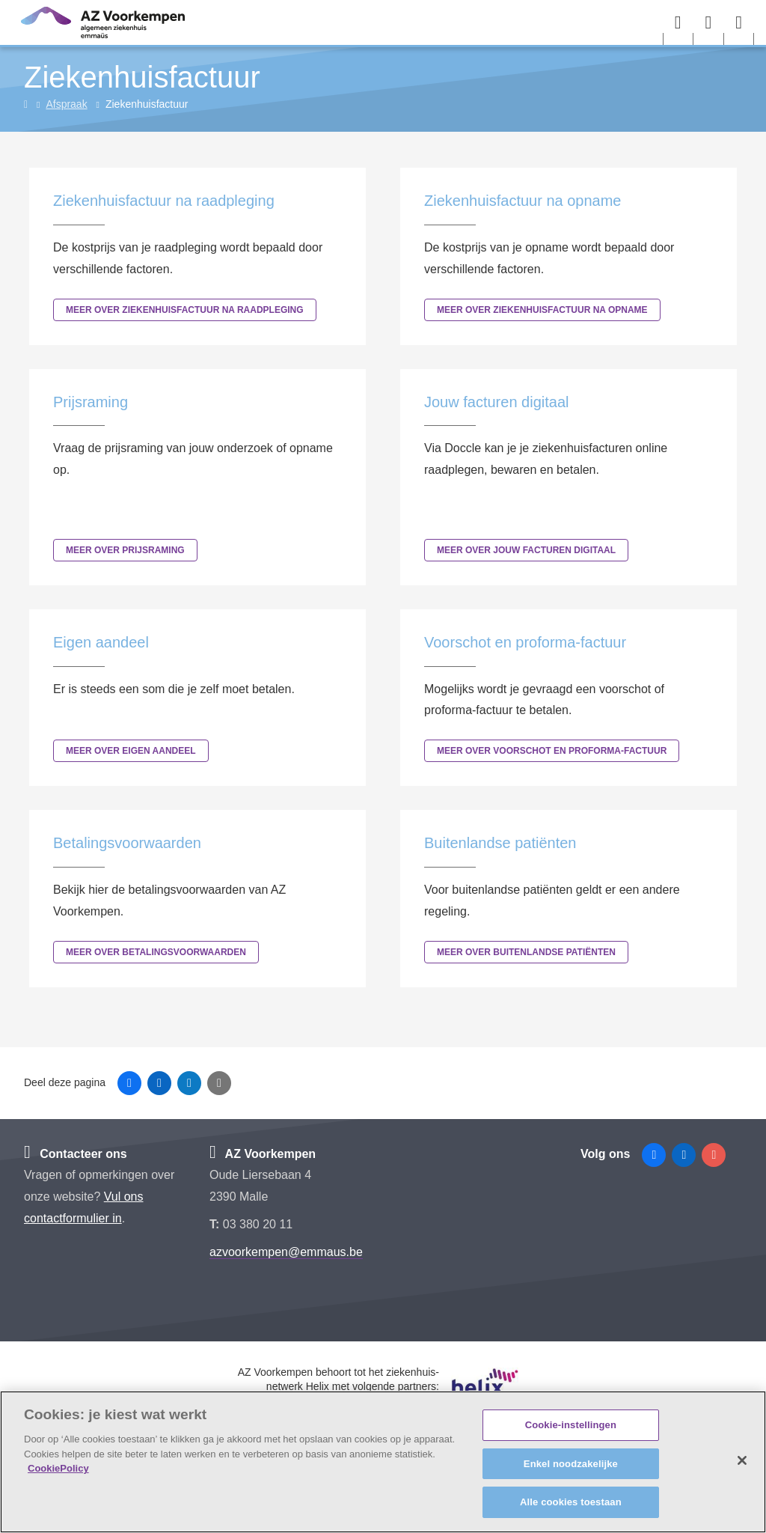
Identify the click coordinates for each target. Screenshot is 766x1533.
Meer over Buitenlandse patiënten (526, 952)
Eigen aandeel (101, 642)
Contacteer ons (75, 1154)
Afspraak (66, 104)
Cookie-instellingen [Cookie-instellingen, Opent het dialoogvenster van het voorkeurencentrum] (570, 1424)
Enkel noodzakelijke (571, 1463)
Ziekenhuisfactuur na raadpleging (164, 200)
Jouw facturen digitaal (496, 402)
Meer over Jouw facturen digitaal (526, 550)
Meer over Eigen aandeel (131, 751)
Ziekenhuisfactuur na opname (523, 200)
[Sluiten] (742, 1460)
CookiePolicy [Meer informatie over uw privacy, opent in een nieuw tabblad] (58, 1468)
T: (216, 1224)
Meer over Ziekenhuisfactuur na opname (542, 310)
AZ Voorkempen (262, 1154)
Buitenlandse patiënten (500, 843)
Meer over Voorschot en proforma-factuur (552, 751)
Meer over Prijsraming (125, 550)
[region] (383, 1462)
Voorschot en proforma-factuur (525, 642)
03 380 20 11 (257, 1224)
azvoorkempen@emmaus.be (286, 1252)
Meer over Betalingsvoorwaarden (156, 952)
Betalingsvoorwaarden (127, 843)
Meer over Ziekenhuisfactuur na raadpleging (185, 310)
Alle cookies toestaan (571, 1502)
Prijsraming (90, 402)
